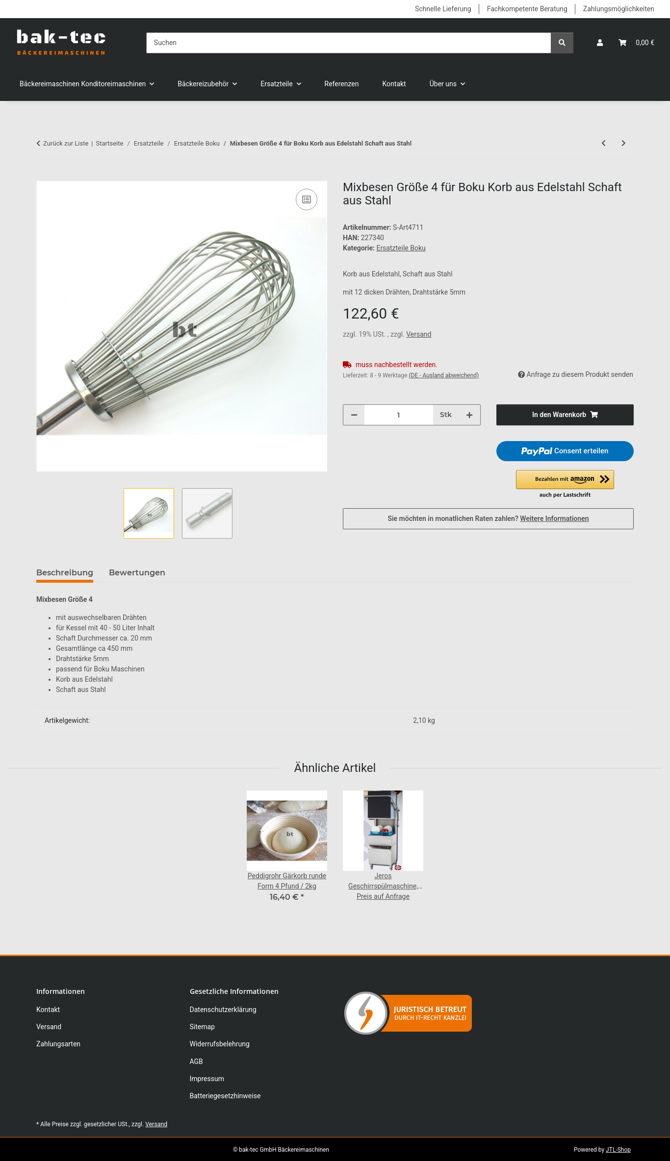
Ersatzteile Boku (400, 248)
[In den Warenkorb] (44, 175)
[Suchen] (348, 42)
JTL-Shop (618, 1149)
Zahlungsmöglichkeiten (618, 9)
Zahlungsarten (58, 1044)
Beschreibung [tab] (64, 572)
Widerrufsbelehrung (220, 1044)
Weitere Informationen (554, 518)
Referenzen (342, 84)
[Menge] (398, 415)
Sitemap (202, 1027)
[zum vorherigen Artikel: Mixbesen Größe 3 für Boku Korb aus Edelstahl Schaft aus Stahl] (603, 143)
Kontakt (394, 84)
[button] (600, 43)
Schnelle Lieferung (443, 9)
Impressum (207, 1079)
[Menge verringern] (354, 415)
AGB (196, 1061)
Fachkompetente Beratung (527, 9)
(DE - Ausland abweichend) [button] (444, 375)
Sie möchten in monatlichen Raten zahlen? (488, 518)
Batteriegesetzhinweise (225, 1096)
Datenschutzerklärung (223, 1009)
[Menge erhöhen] (469, 415)
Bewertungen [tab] (137, 572)
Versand (418, 334)
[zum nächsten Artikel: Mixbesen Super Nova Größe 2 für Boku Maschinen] (624, 143)
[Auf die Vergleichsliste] (306, 199)
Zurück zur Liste (65, 143)
